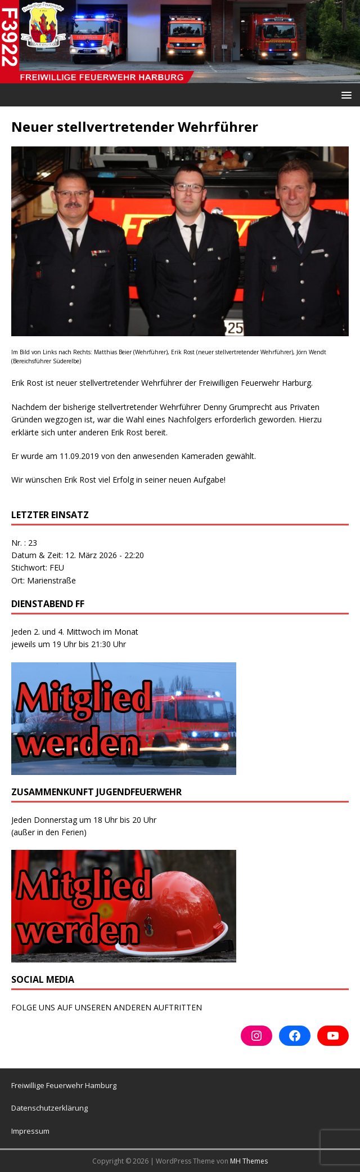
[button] (344, 94)
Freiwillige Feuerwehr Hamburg (63, 1085)
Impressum (30, 1131)
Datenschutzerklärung (49, 1108)
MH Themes (249, 1161)
